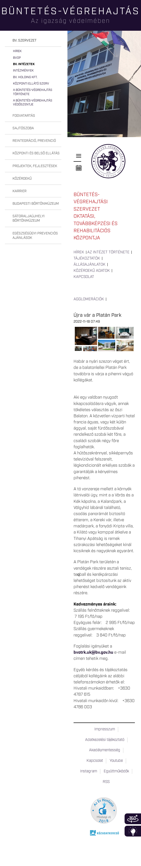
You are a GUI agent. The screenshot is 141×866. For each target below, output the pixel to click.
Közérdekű (22, 178)
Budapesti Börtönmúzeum (36, 204)
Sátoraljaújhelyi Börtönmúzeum (29, 218)
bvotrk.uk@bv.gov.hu (93, 652)
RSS (106, 781)
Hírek (17, 51)
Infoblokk (133, 831)
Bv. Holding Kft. (25, 77)
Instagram (88, 771)
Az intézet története (108, 252)
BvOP (17, 58)
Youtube (116, 760)
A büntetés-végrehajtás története (32, 92)
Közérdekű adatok (92, 270)
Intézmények (23, 71)
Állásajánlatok (89, 264)
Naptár (78, 168)
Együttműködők (116, 771)
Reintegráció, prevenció (34, 141)
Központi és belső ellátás (36, 153)
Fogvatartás (24, 116)
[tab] (33, 41)
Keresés (137, 21)
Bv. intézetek (24, 64)
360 (133, 818)
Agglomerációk (89, 299)
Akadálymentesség (104, 750)
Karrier (19, 191)
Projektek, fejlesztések (35, 166)
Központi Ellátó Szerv (31, 84)
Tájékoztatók (87, 258)
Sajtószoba (23, 128)
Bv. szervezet (25, 40)
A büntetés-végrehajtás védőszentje (32, 103)
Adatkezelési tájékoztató (104, 739)
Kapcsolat (84, 276)
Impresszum (104, 729)
